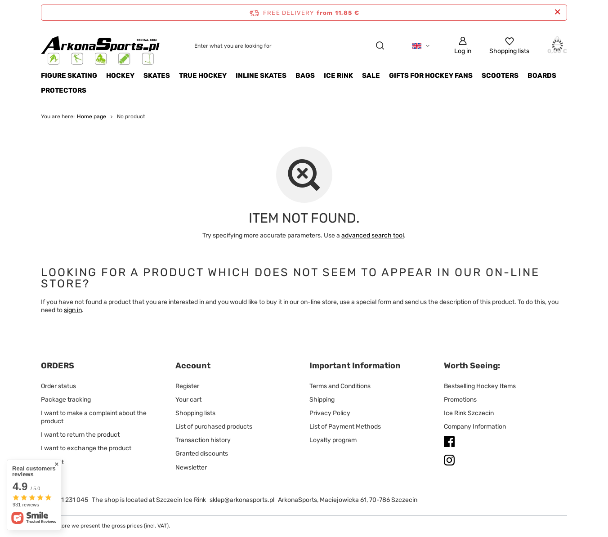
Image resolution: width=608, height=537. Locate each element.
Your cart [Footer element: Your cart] (188, 399)
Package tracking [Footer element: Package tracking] (66, 399)
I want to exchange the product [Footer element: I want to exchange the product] (86, 448)
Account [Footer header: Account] (192, 366)
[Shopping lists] (509, 45)
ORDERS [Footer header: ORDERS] (57, 366)
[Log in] (462, 45)
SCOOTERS (500, 76)
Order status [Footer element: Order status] (58, 386)
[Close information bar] (557, 12)
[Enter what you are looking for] (289, 46)
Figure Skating (69, 76)
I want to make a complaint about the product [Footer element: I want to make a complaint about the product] (94, 417)
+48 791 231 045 (64, 500)
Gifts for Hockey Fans (431, 76)
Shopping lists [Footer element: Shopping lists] (195, 413)
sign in (73, 310)
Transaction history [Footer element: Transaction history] (203, 440)
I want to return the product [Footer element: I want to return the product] (80, 435)
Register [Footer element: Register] (187, 386)
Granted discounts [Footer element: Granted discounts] (201, 453)
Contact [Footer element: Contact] (52, 462)
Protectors (63, 90)
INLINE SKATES (261, 76)
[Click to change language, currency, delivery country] (420, 46)
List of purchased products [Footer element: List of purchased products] (213, 426)
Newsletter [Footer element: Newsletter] (191, 467)
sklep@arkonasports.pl (242, 500)
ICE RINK (338, 76)
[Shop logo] (101, 46)
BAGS (305, 76)
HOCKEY (120, 76)
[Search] (380, 46)
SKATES (156, 76)
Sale (371, 76)
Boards (542, 76)
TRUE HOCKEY (203, 76)
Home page (91, 116)
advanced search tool (372, 235)
